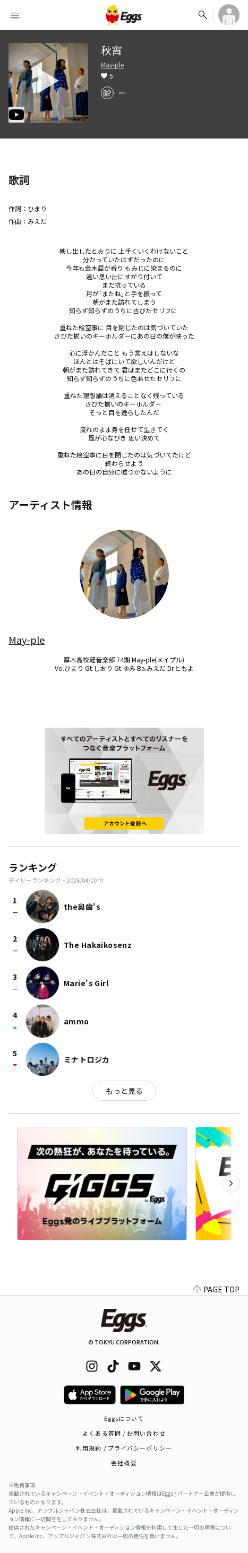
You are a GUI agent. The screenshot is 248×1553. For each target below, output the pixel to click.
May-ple (112, 65)
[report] (122, 93)
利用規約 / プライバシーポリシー (124, 1448)
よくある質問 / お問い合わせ (124, 1433)
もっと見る (124, 1090)
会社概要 (123, 1463)
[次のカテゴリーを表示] (231, 1184)
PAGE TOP (216, 1289)
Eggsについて (124, 1418)
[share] (107, 93)
